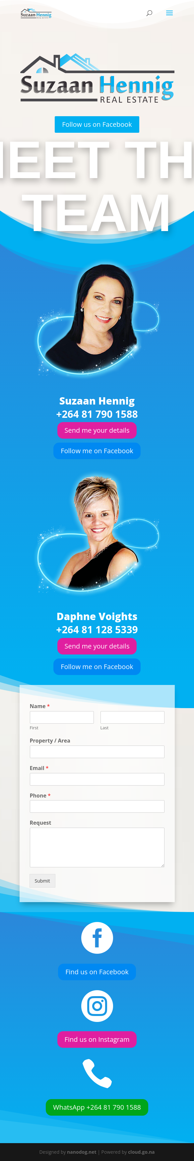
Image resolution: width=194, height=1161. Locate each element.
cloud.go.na (141, 1152)
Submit (69, 839)
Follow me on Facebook (97, 451)
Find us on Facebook (97, 972)
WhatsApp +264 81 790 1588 (97, 1107)
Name (67, 748)
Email (67, 780)
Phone (67, 795)
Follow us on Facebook (97, 124)
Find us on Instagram (97, 1039)
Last (101, 759)
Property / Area (72, 766)
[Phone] (97, 800)
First (64, 759)
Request (67, 809)
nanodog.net (82, 1152)
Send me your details (97, 430)
